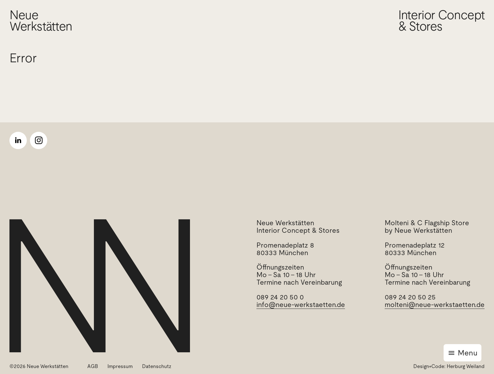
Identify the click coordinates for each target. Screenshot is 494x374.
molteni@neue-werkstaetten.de (435, 305)
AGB (92, 366)
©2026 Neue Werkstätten (38, 366)
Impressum (120, 366)
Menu (467, 353)
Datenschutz (156, 366)
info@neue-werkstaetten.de (300, 305)
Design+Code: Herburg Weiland (449, 366)
